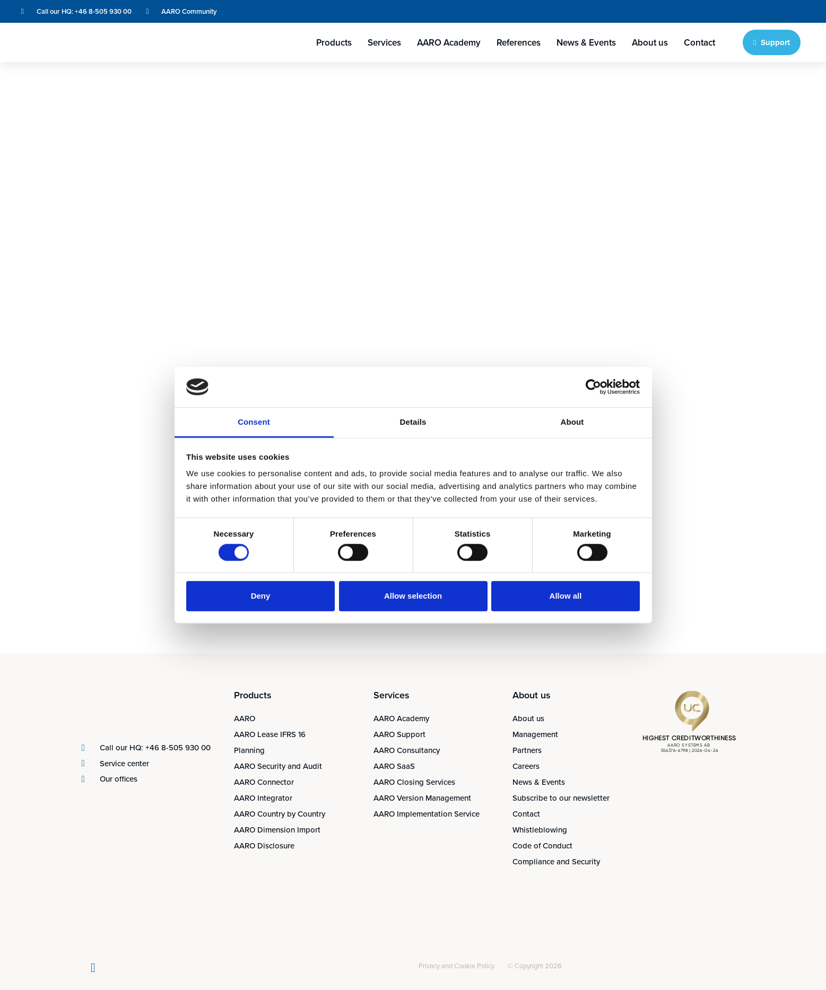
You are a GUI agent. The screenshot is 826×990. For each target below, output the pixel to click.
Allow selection (413, 595)
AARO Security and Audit (278, 766)
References (519, 42)
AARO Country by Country (279, 813)
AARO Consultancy (406, 750)
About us (650, 42)
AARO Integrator (263, 797)
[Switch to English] (747, 11)
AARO (244, 718)
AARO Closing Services (414, 781)
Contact (699, 42)
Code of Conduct (542, 845)
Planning (249, 750)
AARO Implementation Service (426, 813)
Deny (261, 595)
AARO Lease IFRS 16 (270, 734)
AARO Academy (449, 42)
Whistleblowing (539, 829)
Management (535, 734)
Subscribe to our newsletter (561, 797)
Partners (527, 750)
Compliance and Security (556, 861)
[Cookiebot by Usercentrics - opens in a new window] (593, 387)
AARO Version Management (422, 797)
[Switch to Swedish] (768, 11)
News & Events (586, 42)
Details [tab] (413, 421)
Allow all (566, 595)
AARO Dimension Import (277, 829)
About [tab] (572, 421)
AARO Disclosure (264, 845)
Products (334, 42)
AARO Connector (264, 781)
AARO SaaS (394, 766)
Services (384, 42)
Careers (526, 766)
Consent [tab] (254, 421)
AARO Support (399, 734)
